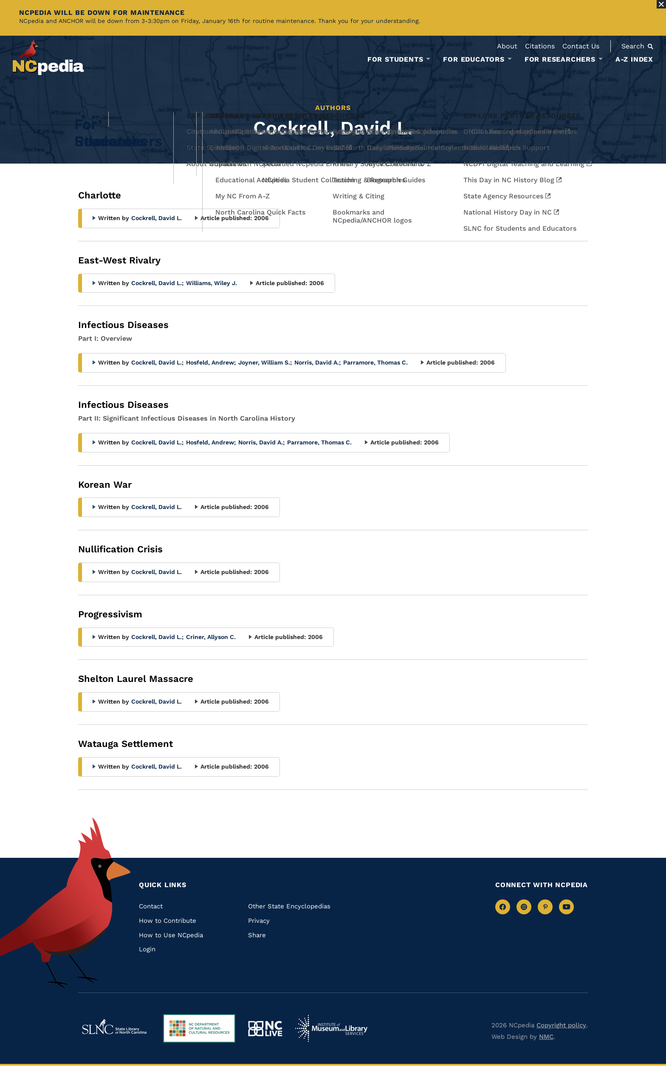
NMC (546, 1037)
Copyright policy (561, 1025)
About (507, 46)
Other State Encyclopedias (289, 906)
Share (257, 935)
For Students (395, 59)
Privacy (259, 921)
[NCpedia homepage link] (48, 57)
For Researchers (560, 59)
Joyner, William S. (265, 362)
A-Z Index (634, 59)
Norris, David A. (317, 362)
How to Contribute (167, 921)
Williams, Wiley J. (211, 283)
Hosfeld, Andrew (211, 362)
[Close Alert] (661, 4)
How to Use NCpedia (171, 935)
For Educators (473, 59)
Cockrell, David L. (156, 218)
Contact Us (580, 46)
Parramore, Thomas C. (375, 362)
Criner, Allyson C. (211, 636)
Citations (540, 46)
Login (147, 949)
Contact (151, 906)
